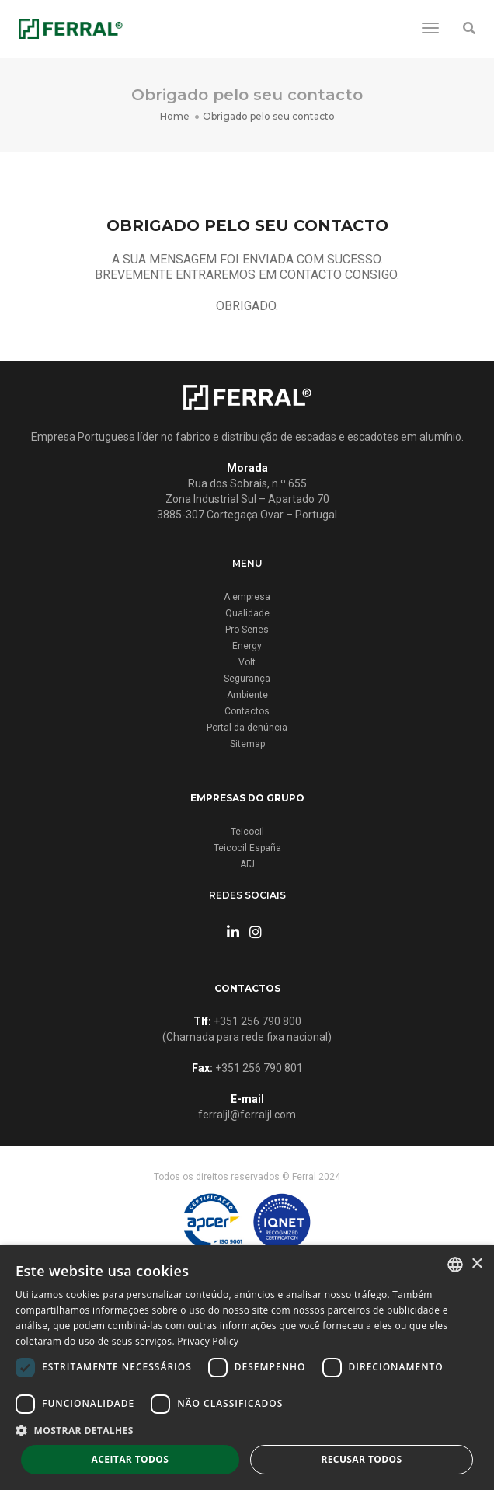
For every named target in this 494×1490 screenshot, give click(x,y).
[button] (247, 1430)
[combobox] (455, 1264)
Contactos (247, 711)
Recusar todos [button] (361, 1459)
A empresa (247, 596)
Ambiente (247, 694)
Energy (247, 645)
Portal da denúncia (247, 727)
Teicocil (247, 831)
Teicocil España (247, 848)
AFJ (247, 864)
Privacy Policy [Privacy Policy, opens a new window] (207, 1341)
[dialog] (247, 1367)
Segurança (247, 678)
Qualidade (247, 613)
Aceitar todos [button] (130, 1459)
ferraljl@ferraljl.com (247, 1114)
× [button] (476, 1264)
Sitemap (247, 743)
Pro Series (247, 629)
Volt (247, 662)
